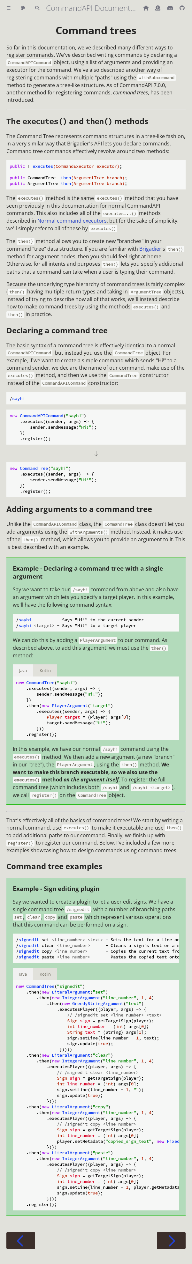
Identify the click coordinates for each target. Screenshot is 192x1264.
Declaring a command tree (57, 330)
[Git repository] (182, 7)
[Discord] (170, 7)
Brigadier (150, 248)
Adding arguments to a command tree (79, 509)
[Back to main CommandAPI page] (147, 7)
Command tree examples (54, 866)
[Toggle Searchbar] (37, 8)
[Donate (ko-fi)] (158, 7)
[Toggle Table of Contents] (9, 8)
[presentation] (96, 453)
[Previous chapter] (20, 1240)
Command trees (96, 30)
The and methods (77, 121)
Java (23, 670)
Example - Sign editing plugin (56, 888)
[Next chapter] (171, 1240)
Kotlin (45, 670)
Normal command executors (72, 220)
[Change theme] (23, 8)
